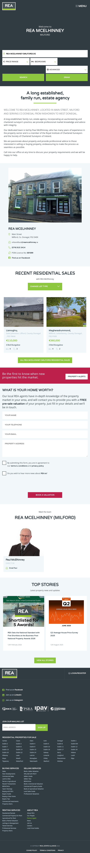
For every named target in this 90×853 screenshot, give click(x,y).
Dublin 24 (33, 745)
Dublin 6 (60, 737)
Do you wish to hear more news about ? (27, 465)
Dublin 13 (5, 742)
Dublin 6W (74, 737)
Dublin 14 (19, 742)
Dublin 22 (19, 745)
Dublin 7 (5, 740)
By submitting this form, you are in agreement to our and (28, 456)
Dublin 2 (5, 737)
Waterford (19, 754)
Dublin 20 (5, 745)
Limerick (46, 748)
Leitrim (32, 748)
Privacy (61, 843)
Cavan (18, 734)
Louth (73, 748)
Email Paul (13, 560)
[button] (73, 61)
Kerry (59, 745)
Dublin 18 (74, 742)
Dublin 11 (60, 740)
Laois (17, 748)
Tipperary (5, 754)
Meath (18, 751)
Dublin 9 (32, 740)
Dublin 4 (32, 737)
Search (23, 70)
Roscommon (61, 751)
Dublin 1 (73, 734)
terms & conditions (19, 457)
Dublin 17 (60, 742)
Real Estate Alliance (48, 839)
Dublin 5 (46, 737)
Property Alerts (76, 367)
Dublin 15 (33, 742)
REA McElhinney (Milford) (21, 54)
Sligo (72, 751)
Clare (31, 734)
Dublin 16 (47, 742)
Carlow (4, 734)
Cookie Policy (31, 843)
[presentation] (19, 472)
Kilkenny (5, 748)
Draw (67, 70)
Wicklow (60, 754)
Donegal (60, 734)
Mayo (4, 751)
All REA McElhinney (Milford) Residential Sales (45, 351)
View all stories (45, 653)
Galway (46, 745)
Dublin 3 (19, 737)
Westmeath (33, 754)
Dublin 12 (74, 740)
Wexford (46, 754)
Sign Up (42, 720)
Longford (60, 748)
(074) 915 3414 (18, 240)
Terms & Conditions (47, 843)
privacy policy (38, 457)
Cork (45, 734)
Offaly (46, 751)
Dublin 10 (47, 740)
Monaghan (33, 751)
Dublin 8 (19, 740)
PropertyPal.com (54, 848)
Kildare (73, 745)
